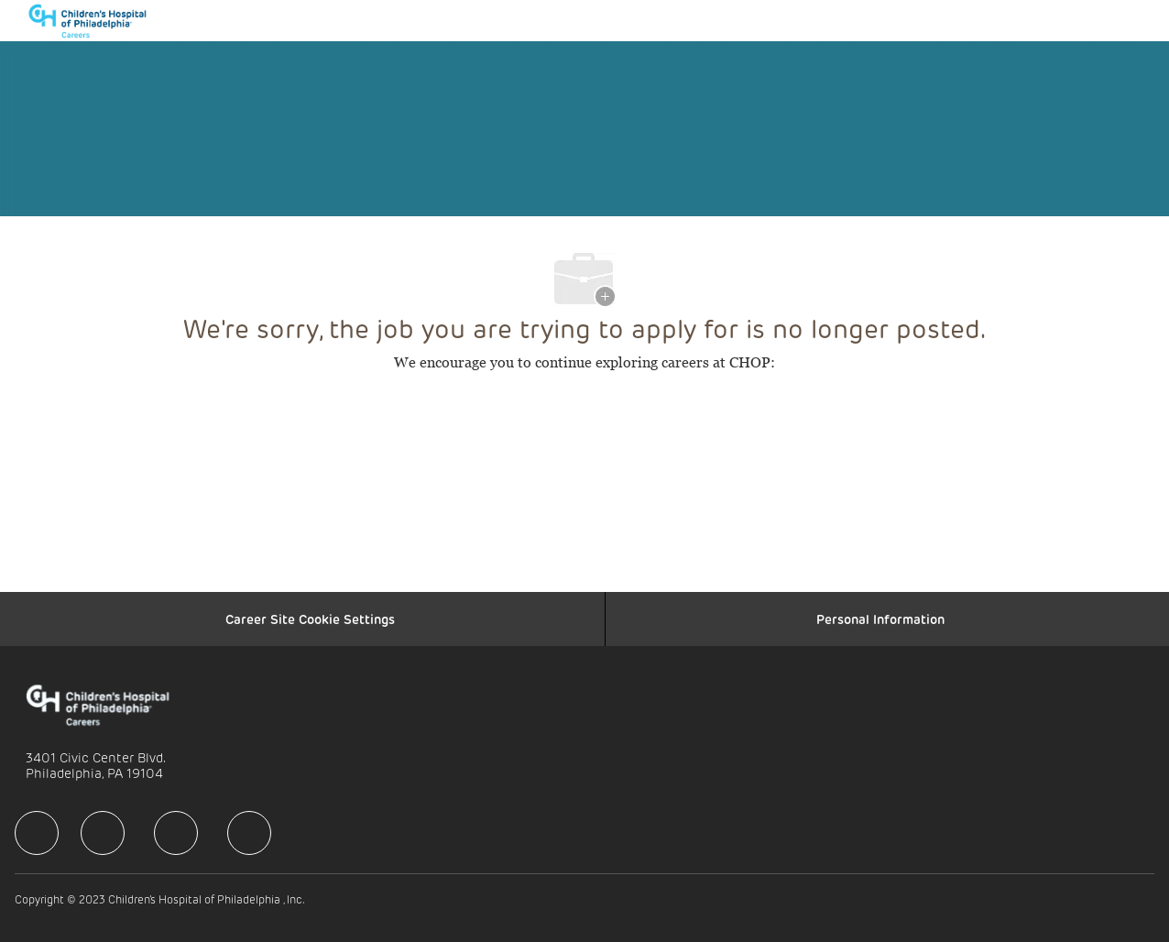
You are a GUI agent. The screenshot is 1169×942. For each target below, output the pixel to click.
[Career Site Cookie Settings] (310, 619)
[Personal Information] (880, 619)
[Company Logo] (96, 20)
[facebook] (37, 833)
